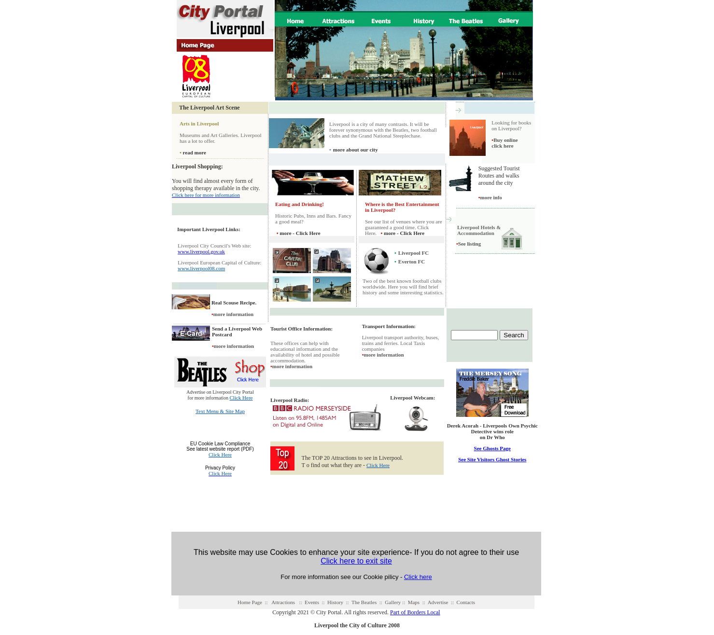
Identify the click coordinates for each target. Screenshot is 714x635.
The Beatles (364, 602)
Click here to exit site (356, 561)
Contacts (466, 602)
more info (490, 197)
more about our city (355, 149)
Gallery (393, 602)
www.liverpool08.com (201, 268)
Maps (414, 602)
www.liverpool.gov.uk (201, 251)
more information (233, 314)
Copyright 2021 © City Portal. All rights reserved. (330, 612)
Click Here (240, 397)
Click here (418, 576)
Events (312, 602)
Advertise (438, 602)
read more (194, 152)
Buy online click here (504, 143)
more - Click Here (300, 233)
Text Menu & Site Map (220, 411)
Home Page (250, 602)
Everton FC (411, 261)
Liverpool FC (413, 253)
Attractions (283, 602)
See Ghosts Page (492, 448)
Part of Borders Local (415, 612)
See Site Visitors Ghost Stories (492, 459)
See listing (469, 244)
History (335, 602)
